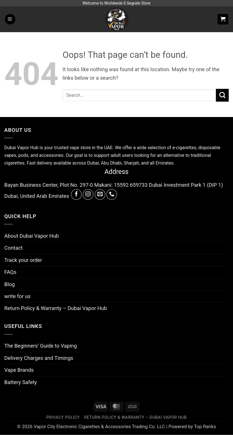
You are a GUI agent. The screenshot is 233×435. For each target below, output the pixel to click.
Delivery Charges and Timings (38, 358)
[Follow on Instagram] (88, 194)
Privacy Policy (63, 417)
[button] (10, 19)
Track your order (23, 260)
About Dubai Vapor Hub (31, 236)
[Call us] (111, 194)
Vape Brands (19, 370)
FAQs (10, 272)
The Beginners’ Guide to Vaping (40, 346)
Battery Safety (20, 382)
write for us (17, 296)
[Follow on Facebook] (76, 194)
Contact (13, 248)
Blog (9, 284)
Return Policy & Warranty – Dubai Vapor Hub (55, 308)
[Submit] (222, 95)
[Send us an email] (100, 194)
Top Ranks (205, 426)
